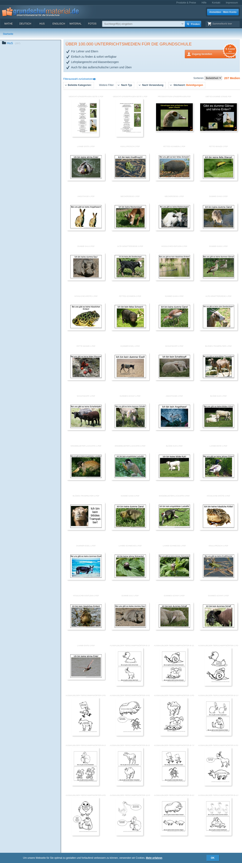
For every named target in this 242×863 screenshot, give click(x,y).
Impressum (232, 2)
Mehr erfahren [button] (154, 857)
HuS (42, 23)
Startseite (8, 34)
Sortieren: (199, 78)
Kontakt (216, 2)
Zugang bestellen (214, 53)
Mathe (8, 23)
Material (75, 23)
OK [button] (213, 857)
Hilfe (204, 2)
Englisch (58, 23)
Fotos (92, 23)
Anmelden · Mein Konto (222, 12)
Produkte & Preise (186, 2)
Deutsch (25, 23)
